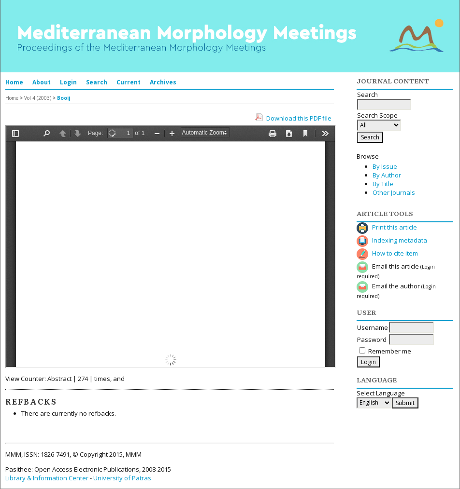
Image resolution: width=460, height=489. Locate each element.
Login (68, 82)
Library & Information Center (46, 478)
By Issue (385, 166)
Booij (63, 98)
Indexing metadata (399, 240)
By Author (387, 175)
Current (128, 82)
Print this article (394, 227)
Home (14, 82)
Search (96, 82)
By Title (383, 183)
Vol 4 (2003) (37, 98)
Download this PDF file (298, 118)
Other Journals (394, 192)
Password (372, 339)
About (41, 82)
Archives (163, 82)
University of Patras (122, 478)
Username (372, 327)
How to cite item (395, 253)
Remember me (389, 351)
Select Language (381, 393)
